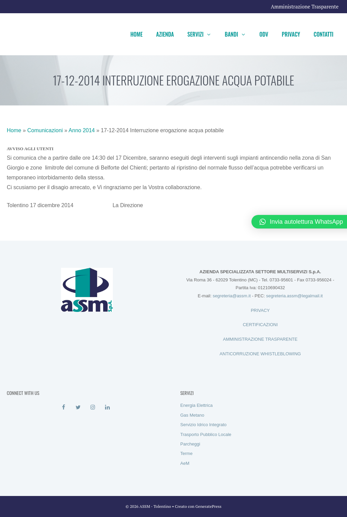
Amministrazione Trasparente (305, 6)
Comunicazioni (45, 130)
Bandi (238, 34)
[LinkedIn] (107, 407)
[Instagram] (93, 407)
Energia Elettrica (196, 405)
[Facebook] (63, 407)
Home (136, 34)
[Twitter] (78, 407)
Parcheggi (190, 443)
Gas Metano (192, 415)
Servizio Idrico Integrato (203, 424)
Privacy (291, 34)
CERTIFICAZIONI (260, 324)
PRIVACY (260, 310)
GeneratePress (209, 506)
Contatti (323, 34)
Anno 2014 (81, 130)
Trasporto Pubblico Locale (205, 434)
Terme (186, 453)
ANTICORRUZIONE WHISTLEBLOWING (260, 353)
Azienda (165, 34)
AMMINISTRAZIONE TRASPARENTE (260, 339)
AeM (184, 463)
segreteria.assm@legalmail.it (294, 295)
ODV (263, 34)
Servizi (202, 34)
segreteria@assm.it (232, 295)
